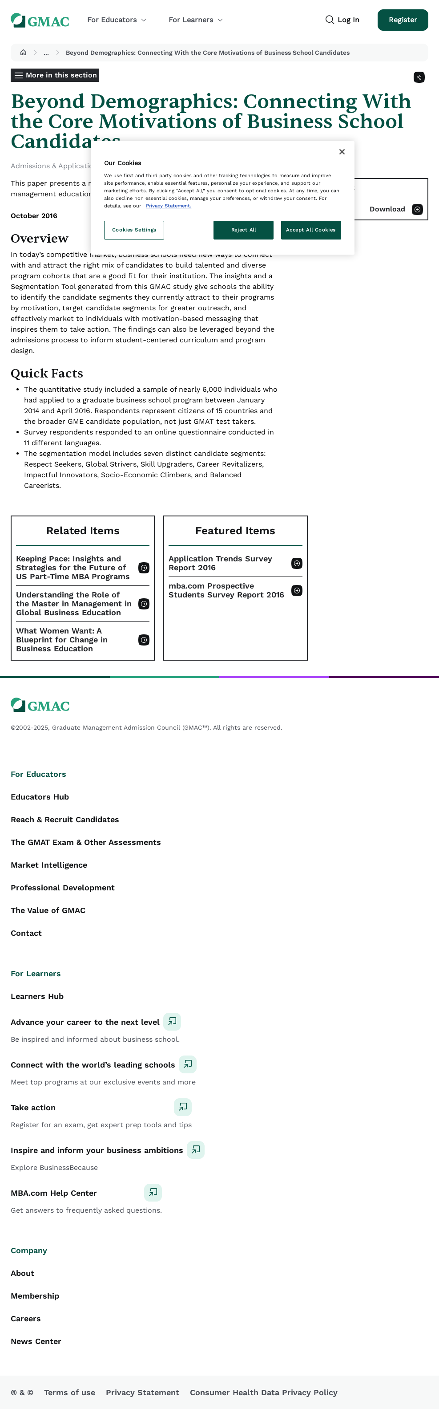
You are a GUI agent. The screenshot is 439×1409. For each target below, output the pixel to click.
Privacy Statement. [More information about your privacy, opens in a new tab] (168, 206)
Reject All (243, 230)
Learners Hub (37, 996)
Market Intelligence (49, 864)
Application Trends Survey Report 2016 (220, 563)
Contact (26, 933)
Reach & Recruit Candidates (65, 819)
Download (387, 209)
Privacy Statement (142, 1392)
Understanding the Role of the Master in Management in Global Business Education (74, 603)
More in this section (61, 75)
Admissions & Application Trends (67, 166)
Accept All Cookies (310, 230)
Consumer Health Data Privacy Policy (264, 1392)
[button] (23, 52)
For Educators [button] (117, 20)
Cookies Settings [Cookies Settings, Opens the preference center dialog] (134, 230)
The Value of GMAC (48, 910)
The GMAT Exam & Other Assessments (86, 842)
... (46, 52)
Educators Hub (40, 796)
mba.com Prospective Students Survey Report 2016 (226, 590)
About (22, 1273)
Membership (35, 1295)
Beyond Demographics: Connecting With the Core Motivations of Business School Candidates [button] (208, 52)
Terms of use (69, 1392)
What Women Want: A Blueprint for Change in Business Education (62, 639)
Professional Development (63, 887)
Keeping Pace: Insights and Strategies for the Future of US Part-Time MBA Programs (73, 567)
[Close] (342, 152)
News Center (36, 1341)
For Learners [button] (196, 20)
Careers (26, 1318)
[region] (222, 198)
